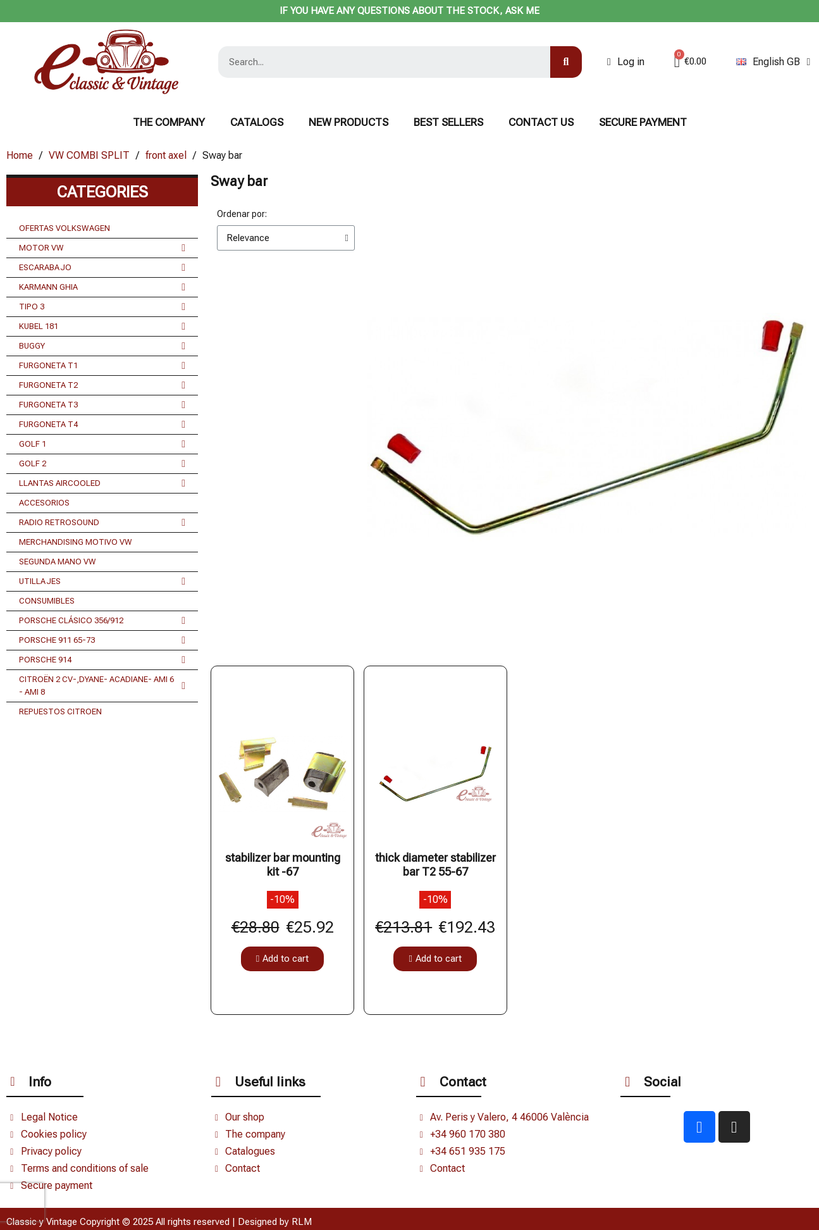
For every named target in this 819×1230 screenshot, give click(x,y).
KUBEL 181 (102, 326)
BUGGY (102, 346)
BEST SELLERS (448, 122)
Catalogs (256, 122)
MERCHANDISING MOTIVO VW (75, 542)
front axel (166, 155)
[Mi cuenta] (625, 62)
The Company (169, 122)
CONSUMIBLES (47, 601)
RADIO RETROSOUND (102, 522)
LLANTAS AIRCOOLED (102, 483)
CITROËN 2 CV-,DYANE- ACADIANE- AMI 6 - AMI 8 (102, 685)
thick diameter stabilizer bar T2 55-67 (435, 864)
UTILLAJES (102, 581)
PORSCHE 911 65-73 (102, 640)
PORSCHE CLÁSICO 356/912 (102, 620)
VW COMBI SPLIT (89, 155)
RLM (302, 1221)
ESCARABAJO (102, 267)
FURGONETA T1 (102, 365)
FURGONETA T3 (102, 404)
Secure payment (643, 122)
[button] (282, 959)
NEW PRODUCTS (348, 122)
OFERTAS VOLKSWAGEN (64, 228)
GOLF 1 (102, 444)
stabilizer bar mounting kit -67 (282, 864)
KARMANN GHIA (102, 287)
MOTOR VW (102, 248)
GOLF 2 (102, 463)
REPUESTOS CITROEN (60, 711)
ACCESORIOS (44, 502)
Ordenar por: (242, 214)
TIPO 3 (102, 306)
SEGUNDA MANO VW (57, 561)
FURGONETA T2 (102, 385)
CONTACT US (541, 122)
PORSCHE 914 (102, 659)
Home (19, 155)
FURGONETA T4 (102, 424)
